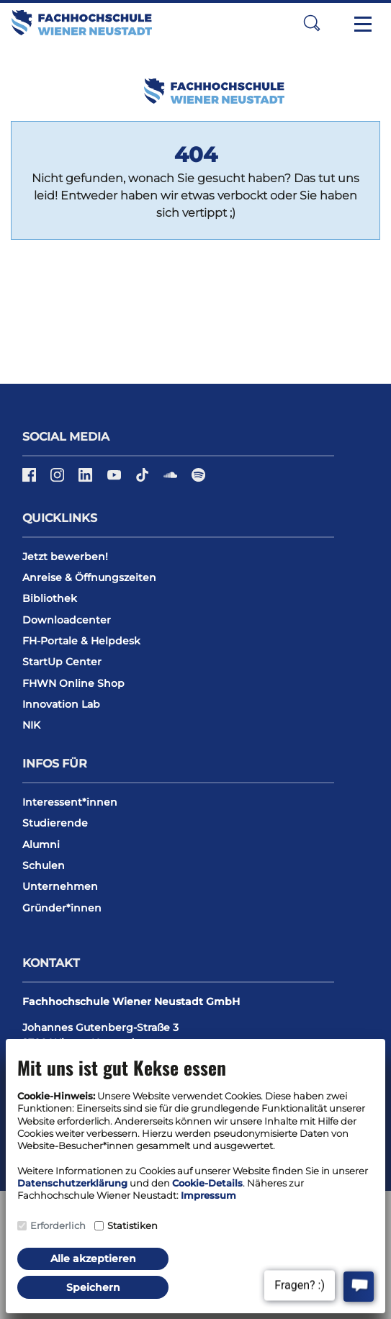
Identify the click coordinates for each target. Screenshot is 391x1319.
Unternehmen (60, 886)
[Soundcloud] (171, 480)
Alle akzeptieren (93, 1258)
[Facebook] (30, 480)
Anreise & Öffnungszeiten (89, 577)
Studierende (55, 823)
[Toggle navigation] (363, 23)
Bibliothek (49, 598)
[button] (312, 23)
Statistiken (132, 1225)
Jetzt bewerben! (65, 556)
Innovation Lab (61, 704)
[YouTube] (115, 480)
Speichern (93, 1287)
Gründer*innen (62, 908)
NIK (31, 725)
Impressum (208, 1195)
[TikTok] (143, 480)
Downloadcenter (66, 620)
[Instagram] (58, 480)
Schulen (43, 865)
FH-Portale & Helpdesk (81, 641)
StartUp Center (62, 661)
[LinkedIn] (86, 480)
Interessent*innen (69, 802)
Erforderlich (58, 1225)
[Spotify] (198, 480)
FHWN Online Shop (73, 683)
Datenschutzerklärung (72, 1183)
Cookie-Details (207, 1183)
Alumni (41, 844)
